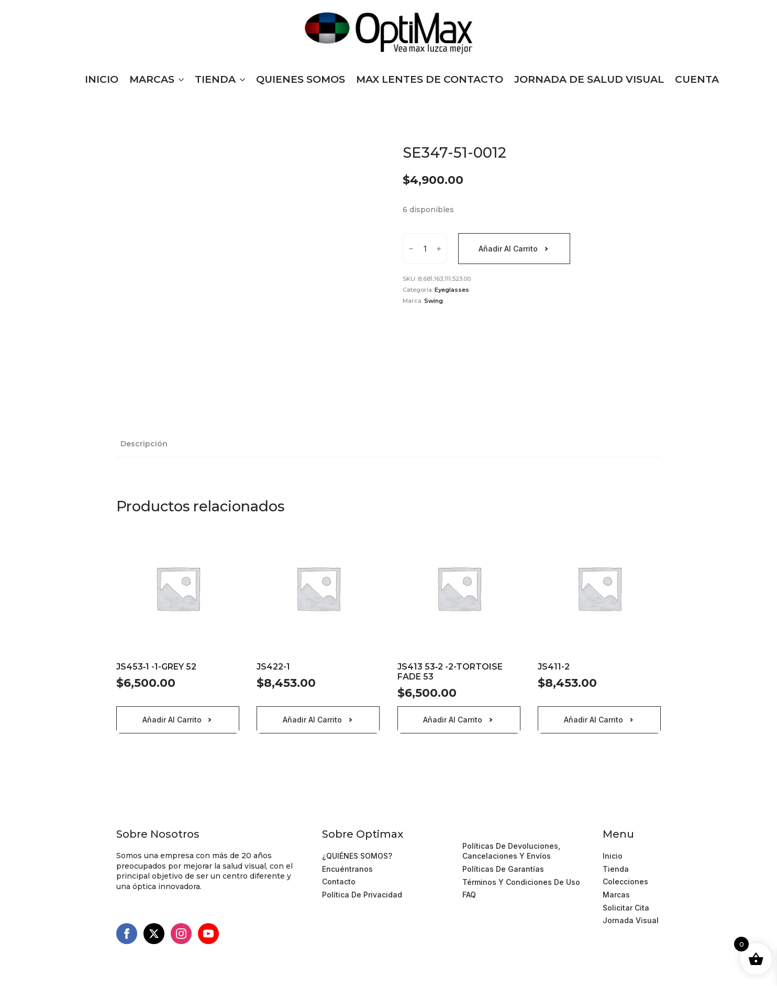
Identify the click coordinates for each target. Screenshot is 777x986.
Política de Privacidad (362, 894)
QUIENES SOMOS (300, 79)
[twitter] (153, 933)
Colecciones (625, 881)
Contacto (339, 881)
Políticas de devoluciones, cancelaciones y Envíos (511, 851)
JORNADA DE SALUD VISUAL (589, 79)
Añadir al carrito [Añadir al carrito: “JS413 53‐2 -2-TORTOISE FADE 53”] (452, 719)
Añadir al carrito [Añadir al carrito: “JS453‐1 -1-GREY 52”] (172, 719)
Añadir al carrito (508, 248)
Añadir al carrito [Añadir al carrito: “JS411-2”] (593, 719)
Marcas (616, 894)
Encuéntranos (347, 868)
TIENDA (215, 79)
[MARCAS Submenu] (179, 79)
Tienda (616, 868)
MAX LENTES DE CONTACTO (429, 79)
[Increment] (439, 249)
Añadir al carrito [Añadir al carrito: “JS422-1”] (312, 719)
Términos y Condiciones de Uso (521, 832)
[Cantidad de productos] (425, 248)
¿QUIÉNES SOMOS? (357, 855)
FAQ (469, 894)
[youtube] (208, 933)
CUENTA (697, 79)
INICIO (101, 79)
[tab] (144, 443)
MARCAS (151, 79)
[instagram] (181, 933)
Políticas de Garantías (503, 868)
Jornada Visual (631, 920)
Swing (433, 300)
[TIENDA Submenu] (240, 79)
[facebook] (126, 933)
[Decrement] (411, 249)
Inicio (613, 855)
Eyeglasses (452, 289)
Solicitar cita (626, 907)
